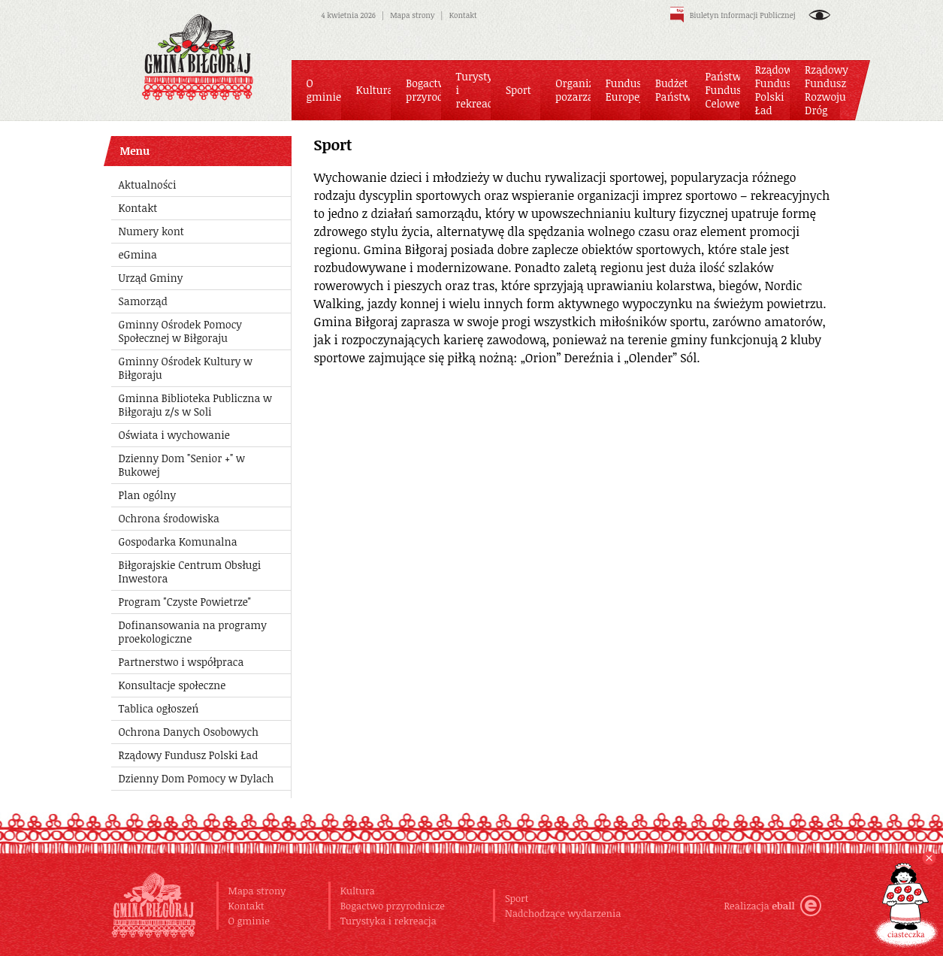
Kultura (357, 890)
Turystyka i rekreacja (388, 920)
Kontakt (463, 15)
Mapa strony (412, 15)
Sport (517, 898)
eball (796, 905)
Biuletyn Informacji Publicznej (733, 15)
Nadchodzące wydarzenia (563, 913)
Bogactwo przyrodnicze (392, 905)
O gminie (249, 920)
